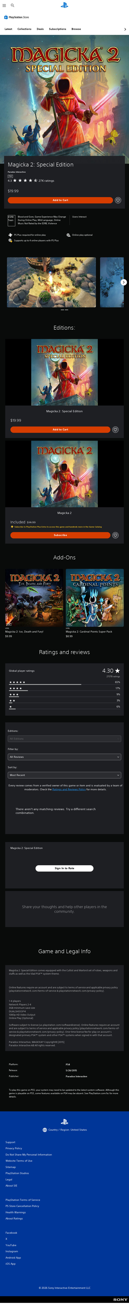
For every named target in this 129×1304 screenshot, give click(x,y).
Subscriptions (57, 29)
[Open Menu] (4, 5)
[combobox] (64, 739)
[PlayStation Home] (64, 5)
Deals (40, 29)
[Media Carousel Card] (51, 282)
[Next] (124, 282)
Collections (24, 29)
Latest (8, 29)
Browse (76, 29)
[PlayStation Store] (17, 17)
